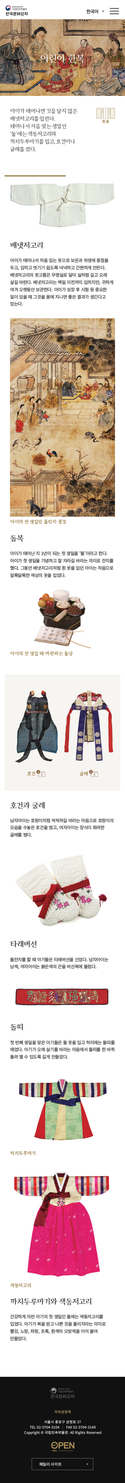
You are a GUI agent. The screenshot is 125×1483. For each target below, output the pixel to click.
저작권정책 (62, 1411)
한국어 (92, 11)
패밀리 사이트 (50, 1464)
